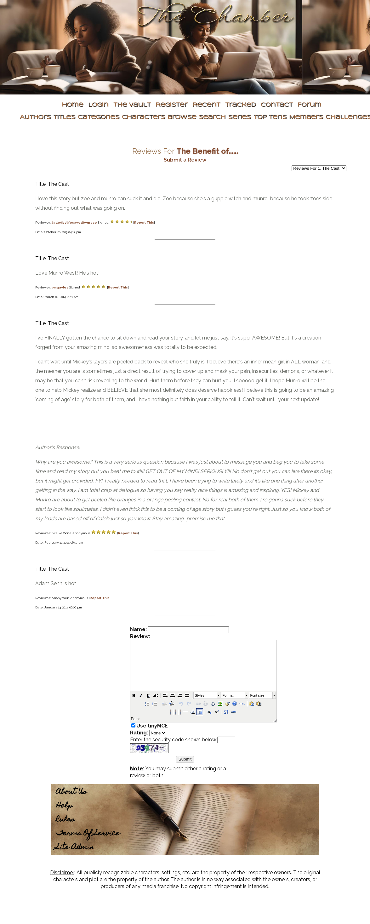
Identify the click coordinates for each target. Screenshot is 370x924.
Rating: (139, 733)
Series (239, 117)
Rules (65, 820)
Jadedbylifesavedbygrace (74, 222)
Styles (199, 695)
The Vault (132, 105)
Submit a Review (185, 160)
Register (171, 105)
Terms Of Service (88, 834)
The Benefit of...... (207, 151)
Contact (277, 105)
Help (64, 806)
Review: (140, 636)
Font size (257, 695)
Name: (138, 629)
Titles (64, 117)
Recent (206, 105)
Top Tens (270, 117)
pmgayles (60, 287)
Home (72, 105)
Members (306, 117)
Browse (182, 117)
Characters (143, 117)
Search (212, 117)
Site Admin (75, 847)
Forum (309, 105)
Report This (144, 222)
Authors (35, 117)
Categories (98, 117)
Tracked (240, 105)
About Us (71, 792)
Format (228, 695)
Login (98, 105)
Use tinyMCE (152, 726)
